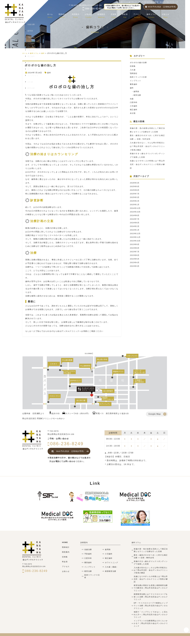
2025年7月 (135, 194)
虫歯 (132, 99)
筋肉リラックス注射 (139, 77)
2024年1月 (135, 230)
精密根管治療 (110, 571)
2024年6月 (135, 223)
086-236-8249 (92, 8)
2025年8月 (135, 190)
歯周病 (137, 91)
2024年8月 (135, 215)
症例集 (116, 15)
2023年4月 (135, 262)
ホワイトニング (111, 562)
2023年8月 (135, 248)
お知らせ (166, 15)
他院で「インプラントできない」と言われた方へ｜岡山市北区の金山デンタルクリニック (151, 609)
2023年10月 (135, 241)
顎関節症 (134, 73)
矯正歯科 (134, 109)
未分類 (133, 113)
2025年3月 (135, 197)
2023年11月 (135, 237)
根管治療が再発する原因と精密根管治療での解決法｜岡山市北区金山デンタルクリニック (151, 583)
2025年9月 (135, 186)
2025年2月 (135, 201)
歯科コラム (152, 15)
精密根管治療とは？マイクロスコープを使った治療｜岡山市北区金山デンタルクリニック (151, 592)
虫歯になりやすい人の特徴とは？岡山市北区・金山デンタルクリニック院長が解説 (147, 164)
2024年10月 (135, 212)
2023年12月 (135, 233)
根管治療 (138, 95)
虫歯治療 (87, 549)
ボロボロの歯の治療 (139, 62)
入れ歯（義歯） (111, 567)
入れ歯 (133, 70)
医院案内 (79, 15)
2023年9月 (135, 244)
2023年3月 (135, 266)
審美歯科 (134, 84)
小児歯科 (134, 106)
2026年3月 (135, 183)
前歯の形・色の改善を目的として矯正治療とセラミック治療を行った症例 (151, 550)
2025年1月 (135, 204)
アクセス (138, 15)
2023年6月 (135, 255)
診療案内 (104, 15)
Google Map (154, 414)
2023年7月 (135, 252)
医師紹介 (67, 15)
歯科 (49, 73)
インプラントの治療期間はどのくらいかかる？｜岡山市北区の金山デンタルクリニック (151, 617)
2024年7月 (135, 219)
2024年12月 (135, 208)
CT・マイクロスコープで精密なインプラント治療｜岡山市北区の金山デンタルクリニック (151, 600)
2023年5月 (135, 259)
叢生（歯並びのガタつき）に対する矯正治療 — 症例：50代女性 (151, 556)
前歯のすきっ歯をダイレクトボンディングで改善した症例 (151, 562)
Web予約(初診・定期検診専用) (67, 451)
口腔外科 (134, 102)
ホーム (55, 15)
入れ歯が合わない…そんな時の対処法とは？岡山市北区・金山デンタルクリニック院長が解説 (147, 146)
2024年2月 (135, 226)
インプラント (136, 81)
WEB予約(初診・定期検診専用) (160, 7)
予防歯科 (87, 554)
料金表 (127, 15)
